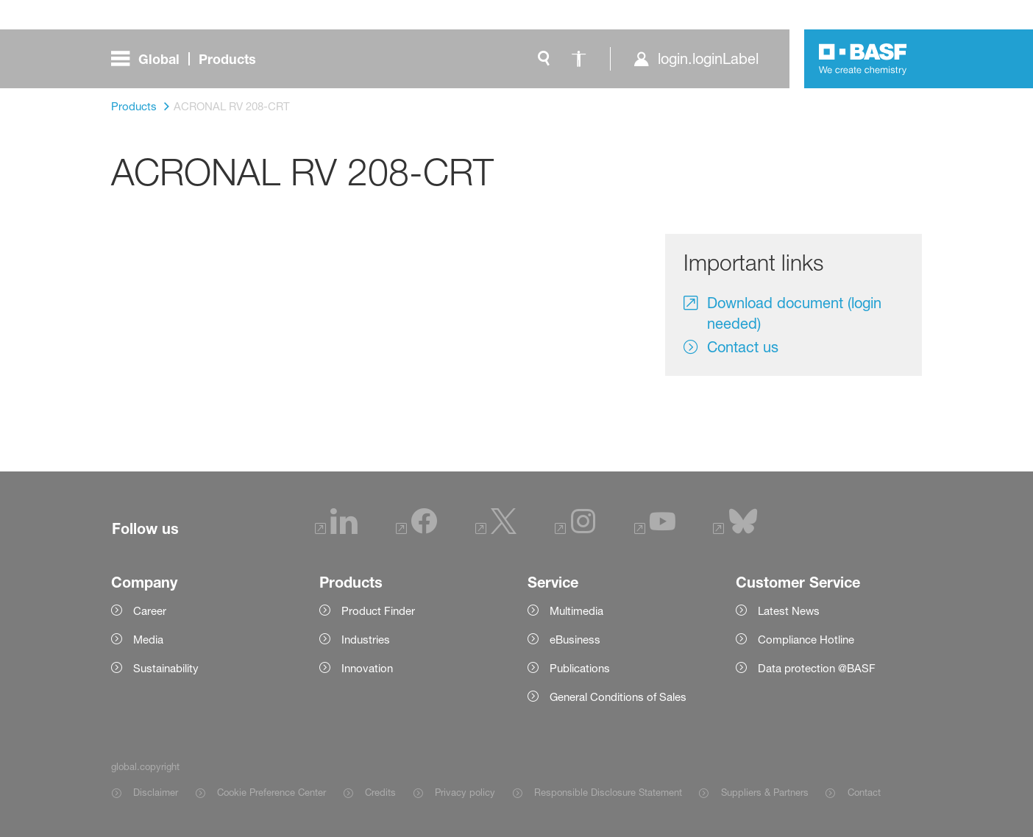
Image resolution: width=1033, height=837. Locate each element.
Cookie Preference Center (271, 792)
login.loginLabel (708, 59)
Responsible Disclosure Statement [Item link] (608, 792)
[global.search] (544, 59)
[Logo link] (863, 59)
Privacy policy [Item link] (465, 792)
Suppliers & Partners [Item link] (765, 792)
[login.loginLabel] (696, 59)
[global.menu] (189, 58)
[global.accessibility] (579, 59)
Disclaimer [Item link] (155, 792)
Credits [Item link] (380, 792)
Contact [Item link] (864, 792)
